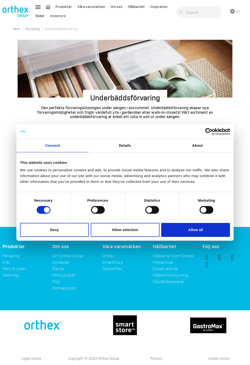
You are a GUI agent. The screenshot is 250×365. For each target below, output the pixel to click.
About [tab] (197, 145)
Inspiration (158, 6)
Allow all (195, 230)
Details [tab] (125, 145)
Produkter (64, 6)
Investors (58, 15)
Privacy (156, 358)
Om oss (116, 6)
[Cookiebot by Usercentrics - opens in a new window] (209, 131)
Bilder (40, 15)
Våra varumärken (91, 6)
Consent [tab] (52, 145)
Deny (54, 230)
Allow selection (125, 230)
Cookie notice (218, 358)
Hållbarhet (136, 6)
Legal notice (31, 358)
